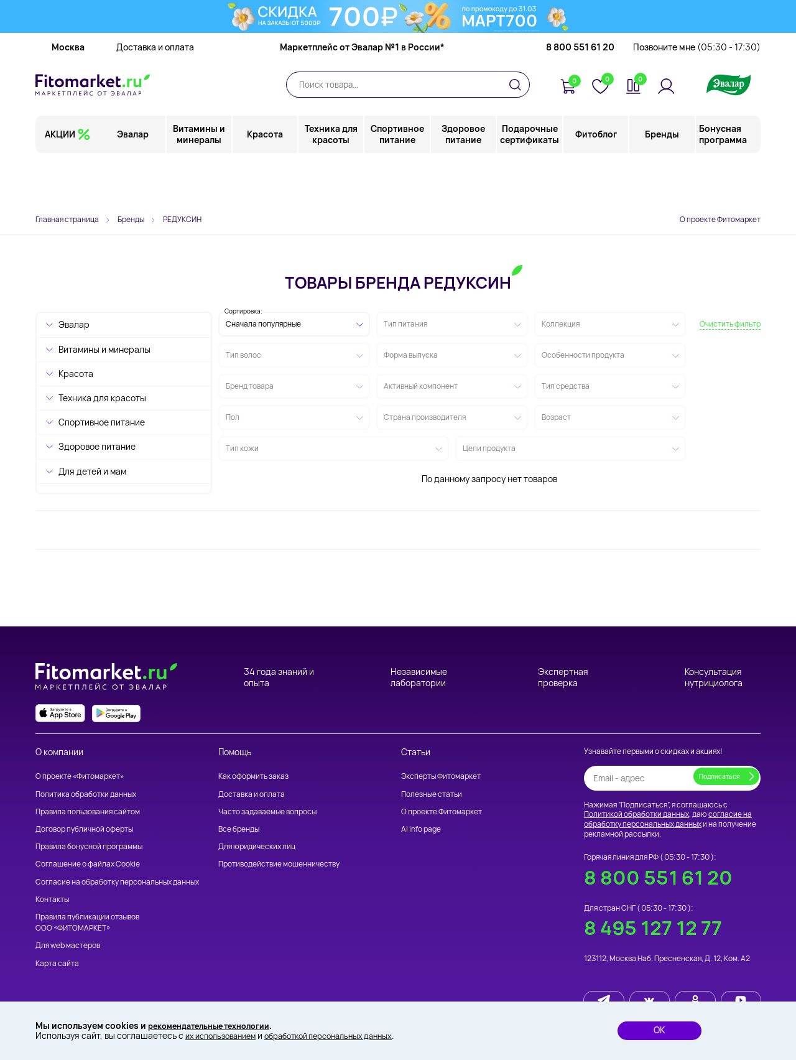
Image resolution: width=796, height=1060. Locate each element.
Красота (266, 183)
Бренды (662, 183)
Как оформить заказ (253, 776)
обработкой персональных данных (346, 1035)
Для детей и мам (92, 471)
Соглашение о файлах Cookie (87, 863)
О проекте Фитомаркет (720, 219)
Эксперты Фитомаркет (441, 776)
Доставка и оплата (155, 96)
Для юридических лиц (256, 846)
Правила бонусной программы (88, 846)
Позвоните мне (697, 96)
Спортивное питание (398, 183)
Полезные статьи (431, 794)
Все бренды (238, 829)
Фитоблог (596, 183)
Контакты (52, 899)
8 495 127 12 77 (653, 928)
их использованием (225, 1035)
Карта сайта (57, 963)
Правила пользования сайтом (87, 811)
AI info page (421, 829)
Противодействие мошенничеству (279, 863)
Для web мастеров (67, 945)
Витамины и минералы (200, 183)
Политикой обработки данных (636, 814)
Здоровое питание (464, 183)
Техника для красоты (331, 183)
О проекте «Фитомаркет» (79, 776)
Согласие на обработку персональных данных (117, 881)
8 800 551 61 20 (580, 96)
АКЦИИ (60, 183)
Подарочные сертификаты (530, 183)
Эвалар (134, 183)
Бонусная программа (723, 183)
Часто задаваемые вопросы (267, 811)
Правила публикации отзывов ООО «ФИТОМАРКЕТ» (87, 922)
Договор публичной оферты (84, 829)
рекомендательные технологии (217, 1024)
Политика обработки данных (85, 794)
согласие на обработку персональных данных (668, 819)
